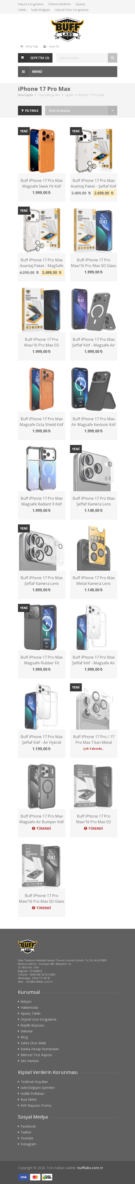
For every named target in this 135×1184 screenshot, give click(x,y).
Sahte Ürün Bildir (33, 950)
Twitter (26, 1040)
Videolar (27, 939)
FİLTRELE (29, 110)
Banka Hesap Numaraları (40, 956)
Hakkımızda (29, 915)
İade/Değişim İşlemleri (38, 995)
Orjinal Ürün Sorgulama (71, 10)
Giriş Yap (29, 46)
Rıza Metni (29, 1007)
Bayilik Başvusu (32, 933)
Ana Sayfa (25, 95)
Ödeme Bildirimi (59, 4)
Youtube (27, 1046)
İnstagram (28, 1052)
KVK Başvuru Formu (36, 1013)
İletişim (26, 909)
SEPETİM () (39, 58)
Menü (30, 71)
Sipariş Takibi (30, 921)
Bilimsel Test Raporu (36, 962)
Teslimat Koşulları (34, 989)
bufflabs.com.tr (90, 1075)
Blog (24, 945)
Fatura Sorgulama (31, 4)
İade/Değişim (40, 10)
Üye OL (51, 46)
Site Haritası (30, 968)
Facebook (28, 1034)
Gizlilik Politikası (32, 1001)
